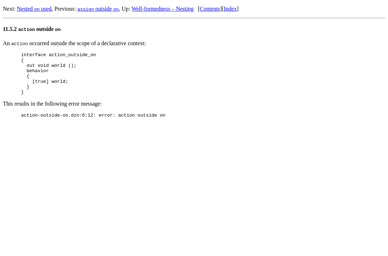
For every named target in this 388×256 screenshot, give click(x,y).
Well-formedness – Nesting (163, 9)
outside (98, 9)
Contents (210, 9)
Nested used (34, 9)
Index (230, 9)
